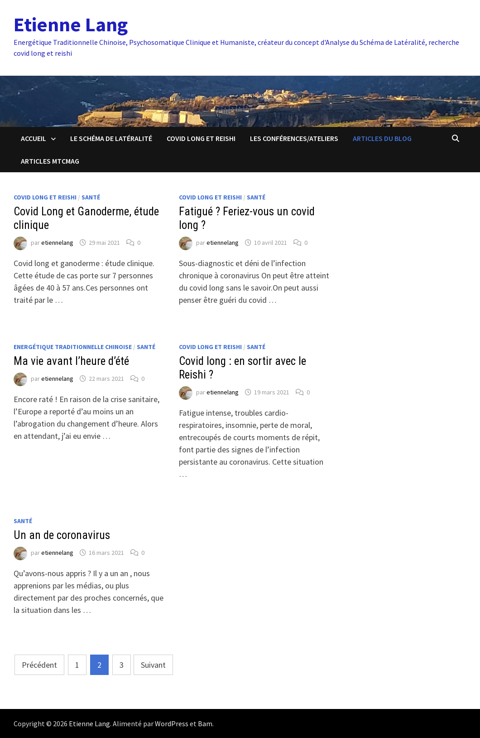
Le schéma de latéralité (111, 138)
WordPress (171, 723)
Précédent (39, 665)
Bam (205, 723)
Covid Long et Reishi (201, 138)
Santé (91, 197)
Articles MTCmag (50, 160)
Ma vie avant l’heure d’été (71, 361)
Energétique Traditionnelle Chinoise (73, 347)
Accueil (33, 138)
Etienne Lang (71, 24)
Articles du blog (382, 138)
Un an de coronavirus (62, 535)
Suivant (153, 665)
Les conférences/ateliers (294, 138)
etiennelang (57, 242)
